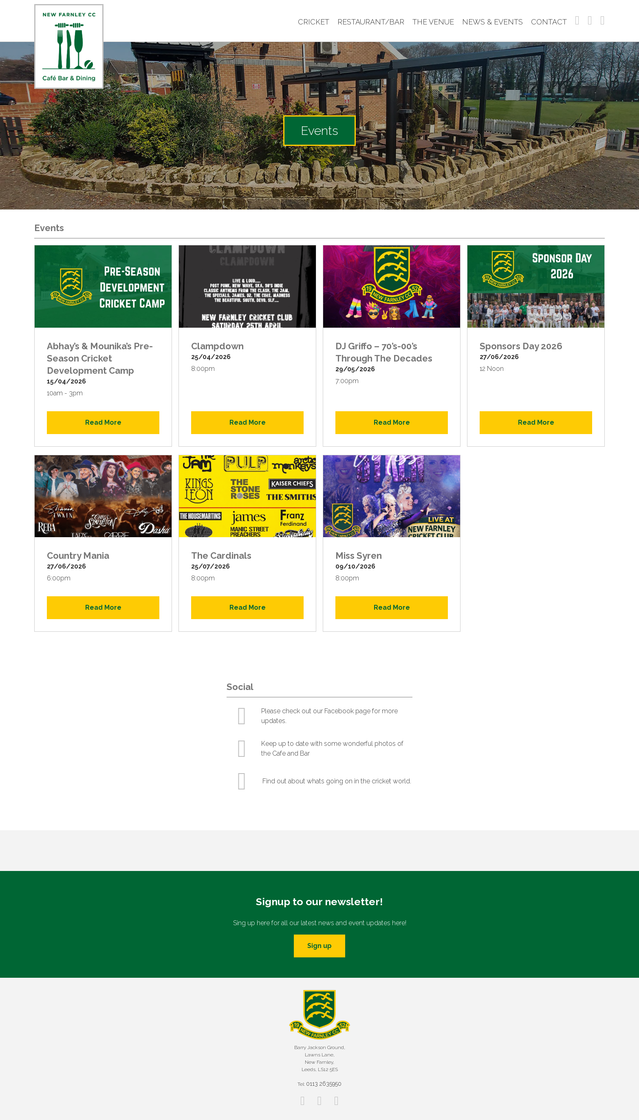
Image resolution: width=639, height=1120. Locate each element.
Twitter (602, 20)
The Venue (433, 22)
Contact (549, 22)
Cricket (313, 22)
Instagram (590, 20)
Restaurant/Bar (370, 22)
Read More (103, 422)
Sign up (319, 946)
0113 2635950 (324, 1083)
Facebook (577, 20)
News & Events (492, 22)
